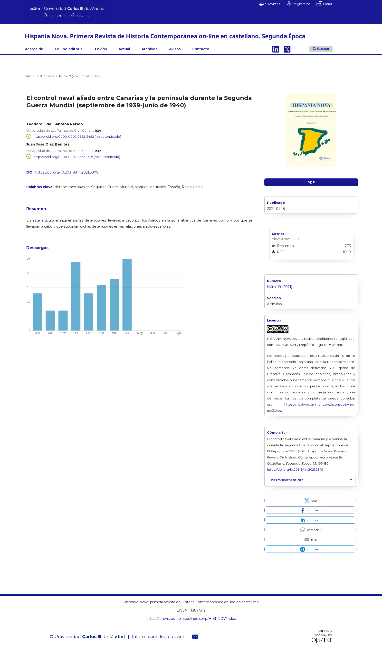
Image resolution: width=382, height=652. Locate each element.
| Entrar (324, 3)
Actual (124, 49)
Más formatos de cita (287, 480)
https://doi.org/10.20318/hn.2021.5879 (66, 172)
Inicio (30, 76)
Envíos (101, 49)
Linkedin (275, 49)
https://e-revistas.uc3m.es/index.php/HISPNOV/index (191, 618)
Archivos (149, 49)
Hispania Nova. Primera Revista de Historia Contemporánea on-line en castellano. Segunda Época (165, 36)
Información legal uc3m (158, 636)
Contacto (200, 49)
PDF (311, 182)
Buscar (321, 49)
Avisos (175, 49)
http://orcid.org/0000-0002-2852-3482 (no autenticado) (77, 136)
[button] (310, 500)
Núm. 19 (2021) (69, 76)
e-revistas (269, 3)
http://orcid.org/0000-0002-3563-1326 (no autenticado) (77, 156)
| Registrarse (298, 3)
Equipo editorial (69, 49)
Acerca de (34, 49)
